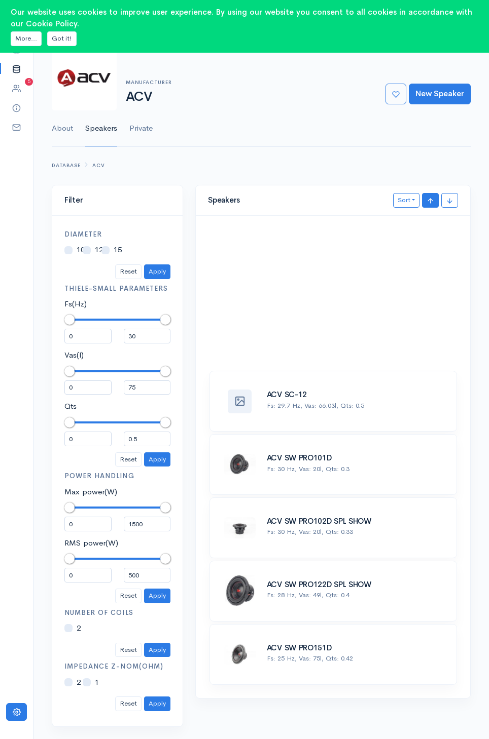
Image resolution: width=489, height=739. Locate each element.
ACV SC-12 (287, 394)
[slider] (69, 320)
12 (99, 249)
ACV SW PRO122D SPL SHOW (319, 584)
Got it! (62, 38)
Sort (404, 200)
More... (26, 38)
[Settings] (16, 712)
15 (118, 249)
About (62, 128)
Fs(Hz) (75, 303)
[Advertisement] (333, 299)
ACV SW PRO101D (299, 457)
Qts (70, 406)
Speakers (101, 128)
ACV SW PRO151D (299, 647)
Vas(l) (74, 355)
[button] (16, 69)
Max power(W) (90, 491)
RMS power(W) (91, 543)
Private (141, 128)
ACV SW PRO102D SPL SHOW (319, 521)
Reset (128, 271)
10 (81, 249)
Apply (157, 271)
